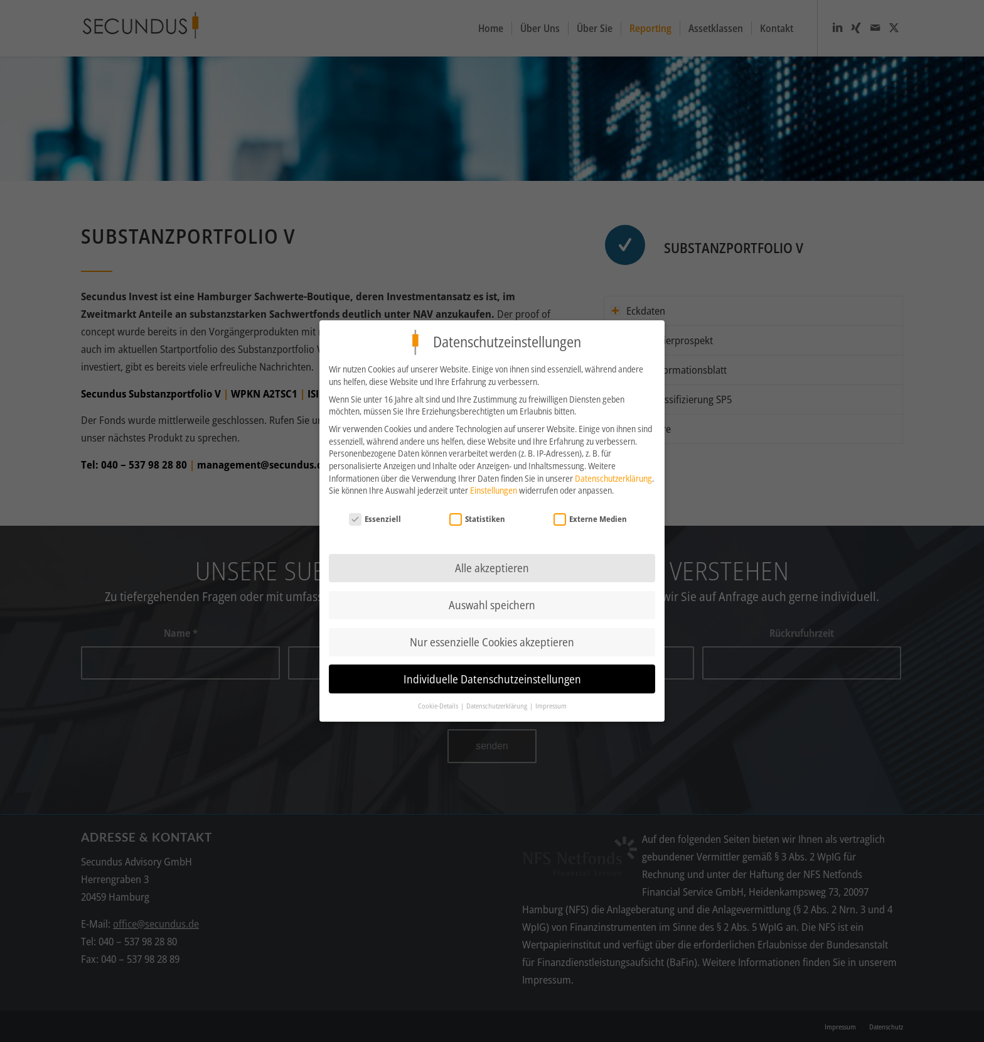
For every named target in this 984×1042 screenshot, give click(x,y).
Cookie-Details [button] (438, 704)
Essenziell (375, 517)
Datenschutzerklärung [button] (497, 704)
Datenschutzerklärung (613, 476)
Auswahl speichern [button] (492, 602)
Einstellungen (493, 488)
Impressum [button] (551, 704)
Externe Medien (591, 517)
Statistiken (477, 517)
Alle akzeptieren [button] (492, 565)
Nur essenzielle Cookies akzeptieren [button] (492, 639)
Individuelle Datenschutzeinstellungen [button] (492, 676)
